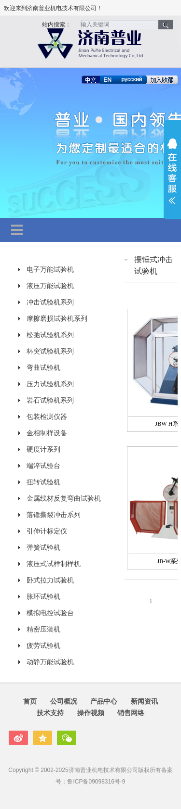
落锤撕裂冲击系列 (54, 514)
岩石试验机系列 (50, 400)
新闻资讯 (144, 701)
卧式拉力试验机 (50, 580)
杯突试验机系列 (50, 351)
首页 (30, 701)
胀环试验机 (43, 596)
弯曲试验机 (43, 367)
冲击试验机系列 (50, 302)
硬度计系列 (43, 449)
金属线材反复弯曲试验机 (64, 498)
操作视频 (90, 713)
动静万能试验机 (50, 662)
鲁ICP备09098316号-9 (96, 781)
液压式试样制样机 (54, 564)
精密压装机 (43, 629)
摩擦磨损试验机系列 (57, 318)
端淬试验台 (43, 465)
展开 (172, 171)
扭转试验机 (43, 482)
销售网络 (130, 713)
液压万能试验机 (50, 286)
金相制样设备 (47, 433)
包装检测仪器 (47, 416)
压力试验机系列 (50, 384)
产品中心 (103, 701)
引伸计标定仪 (47, 531)
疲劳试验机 (43, 645)
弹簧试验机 (43, 547)
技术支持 (50, 713)
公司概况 (63, 701)
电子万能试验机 (50, 269)
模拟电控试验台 (50, 613)
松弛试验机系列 (50, 335)
